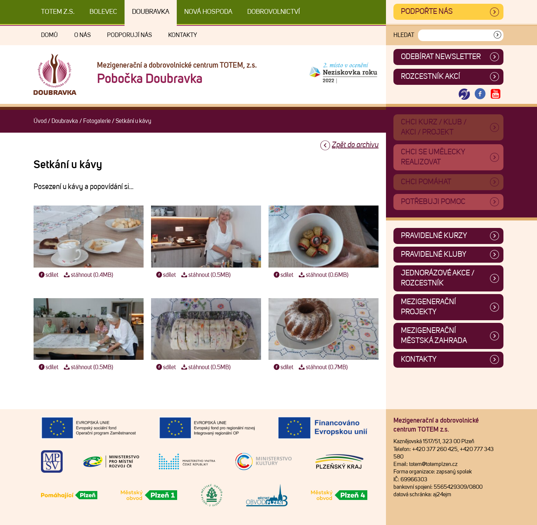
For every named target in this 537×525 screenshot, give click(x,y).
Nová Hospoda (208, 12)
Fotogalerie (97, 121)
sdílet (48, 275)
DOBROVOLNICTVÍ (273, 12)
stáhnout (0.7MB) (322, 367)
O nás (82, 35)
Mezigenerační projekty (428, 307)
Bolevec (103, 12)
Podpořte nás (427, 11)
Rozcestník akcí (430, 76)
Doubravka (150, 12)
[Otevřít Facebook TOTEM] (480, 94)
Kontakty (182, 35)
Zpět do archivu (355, 145)
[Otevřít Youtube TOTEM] (495, 94)
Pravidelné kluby (434, 254)
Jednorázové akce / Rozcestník (437, 278)
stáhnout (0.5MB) (205, 275)
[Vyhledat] (497, 35)
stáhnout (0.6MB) (322, 275)
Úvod (40, 121)
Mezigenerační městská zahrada (434, 336)
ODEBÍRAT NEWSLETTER (441, 57)
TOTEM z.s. (58, 12)
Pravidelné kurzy (434, 236)
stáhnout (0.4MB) (87, 275)
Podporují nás (129, 35)
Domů (49, 35)
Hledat (403, 35)
